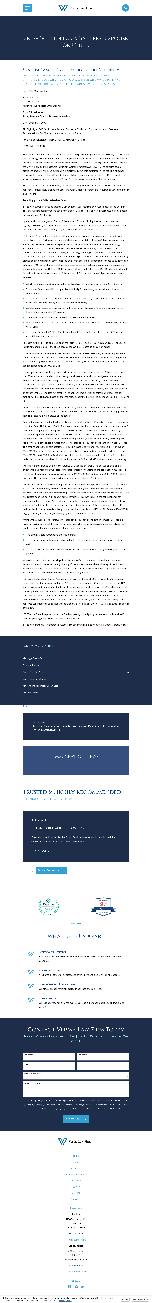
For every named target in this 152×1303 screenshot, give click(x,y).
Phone (26, 1065)
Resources (76, 1181)
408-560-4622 (76, 1234)
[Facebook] (69, 1287)
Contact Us (76, 1200)
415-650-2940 (76, 1266)
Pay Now (76, 1188)
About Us (76, 1169)
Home (76, 1163)
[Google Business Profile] (82, 1287)
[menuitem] (76, 658)
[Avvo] (76, 1287)
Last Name (82, 1056)
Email (80, 1065)
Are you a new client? (33, 1075)
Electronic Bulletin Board (76, 1175)
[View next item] (31, 871)
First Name (28, 1056)
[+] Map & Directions (76, 1240)
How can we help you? (33, 1084)
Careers (76, 1194)
